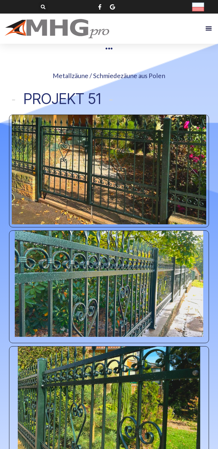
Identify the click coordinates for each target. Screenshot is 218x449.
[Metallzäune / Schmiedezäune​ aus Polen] (109, 48)
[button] (43, 6)
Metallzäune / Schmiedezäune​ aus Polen (109, 75)
